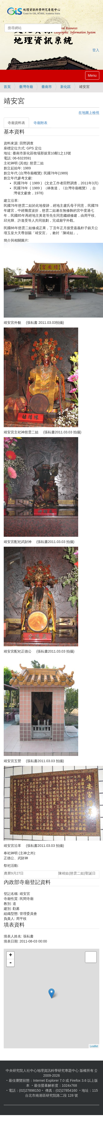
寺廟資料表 (16, 123)
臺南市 (46, 87)
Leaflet (94, 1046)
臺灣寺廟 (26, 87)
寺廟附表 (40, 123)
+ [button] (10, 955)
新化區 (65, 87)
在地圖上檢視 (88, 113)
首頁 (7, 87)
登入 (95, 50)
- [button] (10, 963)
